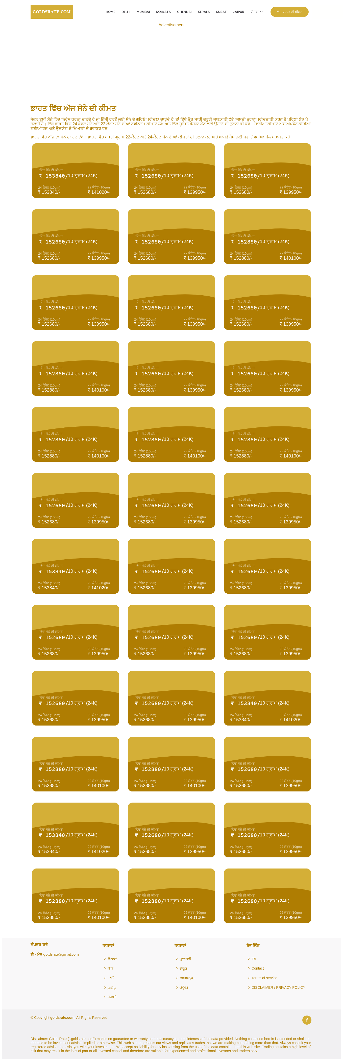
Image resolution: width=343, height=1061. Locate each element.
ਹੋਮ (254, 958)
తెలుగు (112, 958)
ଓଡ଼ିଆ (184, 987)
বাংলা (110, 968)
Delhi (125, 11)
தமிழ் (112, 987)
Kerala (204, 11)
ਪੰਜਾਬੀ (112, 997)
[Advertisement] (171, 62)
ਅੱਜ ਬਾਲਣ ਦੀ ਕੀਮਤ (289, 11)
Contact (258, 968)
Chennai (184, 11)
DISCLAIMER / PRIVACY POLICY (278, 987)
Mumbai (143, 11)
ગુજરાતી (185, 958)
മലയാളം (187, 978)
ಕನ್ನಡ (183, 968)
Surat (221, 11)
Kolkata (163, 11)
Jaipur (238, 11)
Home (110, 11)
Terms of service (264, 978)
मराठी (111, 978)
